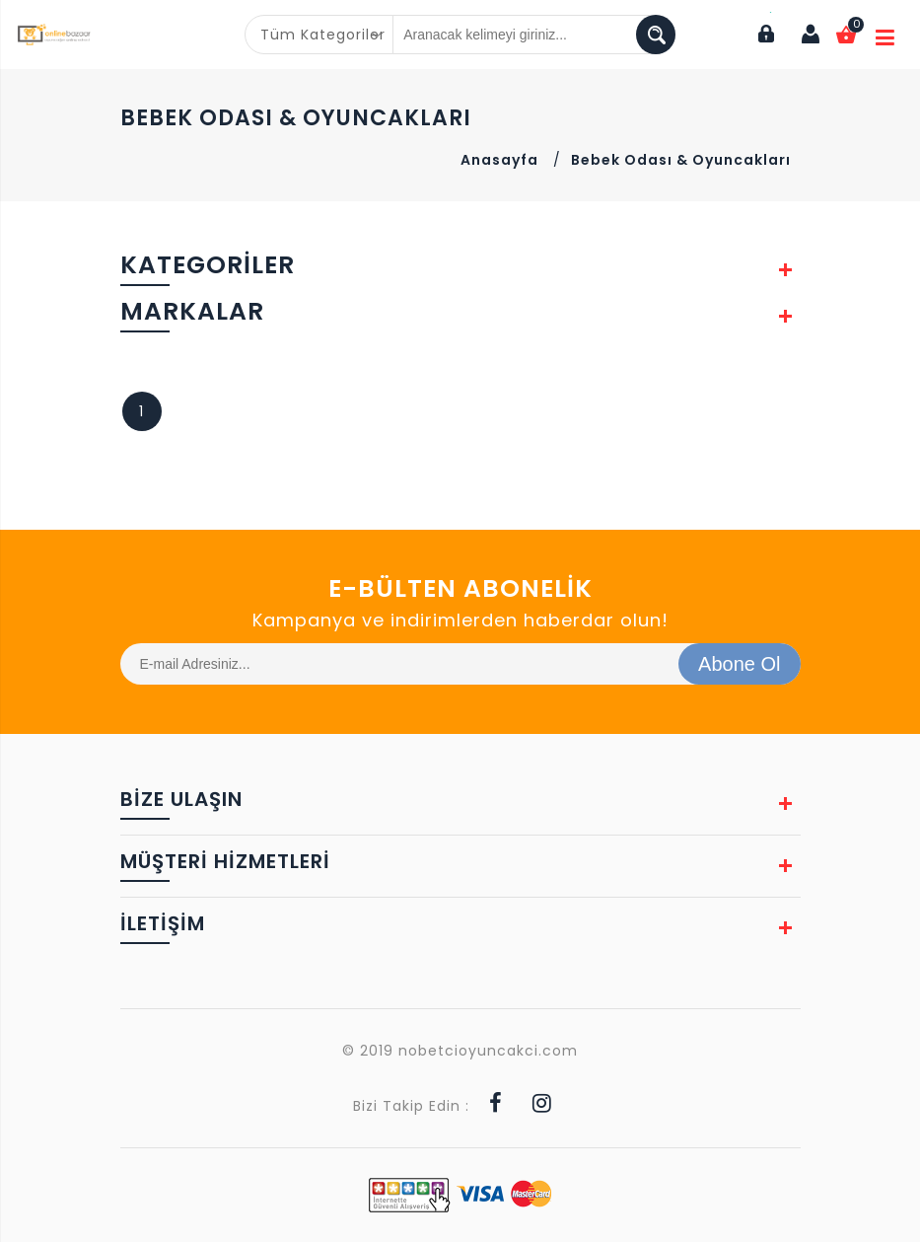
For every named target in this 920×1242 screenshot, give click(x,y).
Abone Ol (739, 664)
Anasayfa (499, 160)
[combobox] (319, 34)
